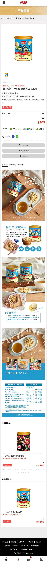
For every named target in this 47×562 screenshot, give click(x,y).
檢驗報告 (13, 165)
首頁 (2, 18)
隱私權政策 (24, 545)
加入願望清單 (23, 151)
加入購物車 (23, 145)
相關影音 (20, 165)
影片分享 (38, 542)
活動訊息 (13, 542)
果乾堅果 (10, 18)
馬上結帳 (23, 156)
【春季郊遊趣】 (7, 465)
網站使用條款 (35, 545)
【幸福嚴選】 (6, 521)
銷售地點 (22, 542)
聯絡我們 (16, 545)
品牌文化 (5, 542)
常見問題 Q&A (14, 549)
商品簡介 (5, 165)
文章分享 (30, 542)
